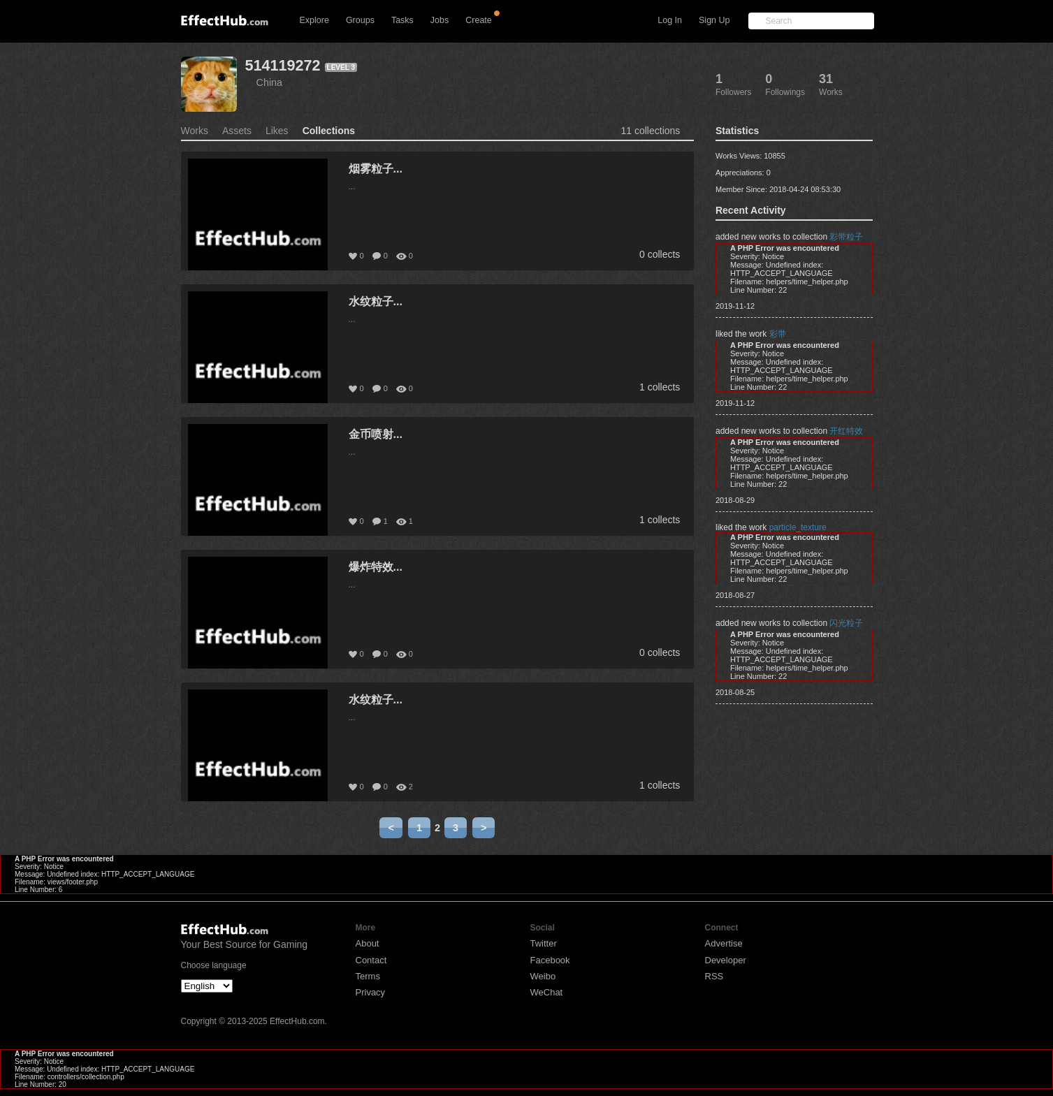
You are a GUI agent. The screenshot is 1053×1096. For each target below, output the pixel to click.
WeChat (546, 992)
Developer (725, 960)
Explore (314, 20)
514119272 (283, 65)
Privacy (371, 992)
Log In (670, 20)
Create (478, 20)
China (269, 82)
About (367, 943)
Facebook (550, 960)
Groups (360, 20)
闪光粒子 (846, 623)
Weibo (543, 976)
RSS (714, 976)
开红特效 (846, 431)
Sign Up (714, 20)
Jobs (439, 20)
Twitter (543, 943)
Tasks (402, 20)
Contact (371, 960)
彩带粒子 (846, 237)
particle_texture (798, 527)
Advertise (724, 943)
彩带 (777, 334)
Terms (368, 976)
